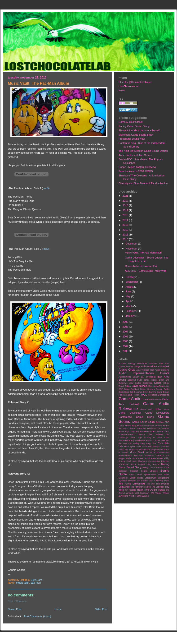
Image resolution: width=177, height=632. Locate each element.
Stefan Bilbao (136, 478)
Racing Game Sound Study (134, 126)
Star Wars (163, 474)
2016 (126, 215)
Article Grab (127, 369)
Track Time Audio (147, 489)
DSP (121, 389)
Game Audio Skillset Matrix (154, 409)
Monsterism (144, 449)
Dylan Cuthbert (131, 389)
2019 (126, 200)
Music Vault (22, 582)
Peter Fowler (157, 458)
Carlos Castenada (143, 383)
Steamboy (123, 478)
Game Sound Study (143, 421)
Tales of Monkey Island (158, 481)
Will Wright (156, 493)
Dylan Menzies (147, 389)
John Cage (136, 437)
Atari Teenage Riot (145, 370)
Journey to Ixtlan (153, 437)
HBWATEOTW (153, 428)
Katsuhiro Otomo (152, 440)
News (122, 90)
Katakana (139, 440)
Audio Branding (162, 370)
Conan (158, 382)
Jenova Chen (145, 434)
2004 (126, 346)
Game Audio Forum (152, 399)
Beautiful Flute (135, 380)
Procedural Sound (127, 464)
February (131, 310)
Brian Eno (164, 380)
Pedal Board (131, 458)
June (129, 291)
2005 (126, 341)
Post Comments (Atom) (37, 616)
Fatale (129, 395)
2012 (126, 229)
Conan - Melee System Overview (137, 167)
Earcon (159, 389)
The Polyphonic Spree (140, 487)
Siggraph (134, 471)
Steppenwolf (150, 478)
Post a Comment (17, 601)
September (132, 281)
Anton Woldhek (161, 366)
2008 (126, 326)
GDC (167, 422)
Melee (121, 449)
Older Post (101, 609)
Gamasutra (163, 394)
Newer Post (14, 609)
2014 (126, 220)
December (132, 243)
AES (161, 363)
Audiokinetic (125, 376)
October (130, 277)
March (129, 306)
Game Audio (130, 398)
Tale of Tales (142, 481)
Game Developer (130, 412)
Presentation (154, 461)
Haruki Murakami (137, 428)
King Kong (145, 443)
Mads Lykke (129, 446)
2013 (126, 224)
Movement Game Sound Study (136, 134)
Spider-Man (150, 474)
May (128, 296)
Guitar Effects (125, 425)
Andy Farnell (147, 366)
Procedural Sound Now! (132, 138)
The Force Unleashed (132, 483)
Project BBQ (144, 464)
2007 (126, 331)
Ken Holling (133, 443)
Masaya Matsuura (160, 446)
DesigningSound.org (158, 386)
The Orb (150, 484)
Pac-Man (36, 582)
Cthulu (166, 383)
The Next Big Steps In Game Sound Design (143, 150)
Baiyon (136, 377)
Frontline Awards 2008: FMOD (136, 171)
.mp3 (46, 188)
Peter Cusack (144, 458)
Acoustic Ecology (127, 363)
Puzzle (156, 464)
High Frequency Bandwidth (137, 431)
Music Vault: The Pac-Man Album (143, 252)
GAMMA (160, 422)
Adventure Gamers (147, 363)
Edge (126, 392)
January (130, 315)
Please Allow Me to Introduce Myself (139, 130)
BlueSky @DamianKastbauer (135, 82)
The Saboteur (157, 487)
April (129, 301)
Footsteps (152, 395)
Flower (136, 395)
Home (58, 609)
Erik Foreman (136, 392)
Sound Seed (135, 474)
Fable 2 (122, 395)
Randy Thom (148, 467)
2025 (126, 195)
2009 (126, 321)
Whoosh (130, 493)
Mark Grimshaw (144, 446)
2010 (126, 239)
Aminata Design (133, 366)
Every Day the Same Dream (156, 392)
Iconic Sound (156, 431)
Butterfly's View (126, 383)
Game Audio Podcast (130, 121)
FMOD (143, 394)
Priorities (165, 461)
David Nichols (139, 385)
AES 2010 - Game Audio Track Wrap (145, 270)
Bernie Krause (150, 380)
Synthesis (123, 481)
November (132, 248)
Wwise (145, 495)
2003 (126, 351)
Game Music (145, 416)
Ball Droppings (148, 377)
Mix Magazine (131, 449)
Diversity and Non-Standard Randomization (143, 183)
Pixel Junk (131, 461)
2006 (126, 336)
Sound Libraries (149, 471)
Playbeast (142, 461)
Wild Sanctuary (142, 493)
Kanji (131, 440)
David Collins (125, 386)
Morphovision (157, 449)
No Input (150, 452)
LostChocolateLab (129, 86)
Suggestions (163, 478)
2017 (126, 210)
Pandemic (149, 455)
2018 (126, 205)
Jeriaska (159, 434)
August (130, 286)
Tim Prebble (130, 490)
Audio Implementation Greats (135, 155)
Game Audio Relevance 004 (141, 266)
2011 (126, 234)
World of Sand (135, 496)
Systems (132, 481)
